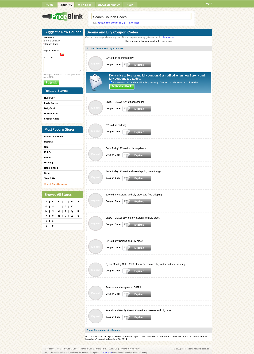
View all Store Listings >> (55, 184)
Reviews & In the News (130, 349)
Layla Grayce (51, 103)
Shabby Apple (51, 118)
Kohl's (47, 152)
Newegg (48, 162)
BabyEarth (50, 108)
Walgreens (116, 23)
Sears (107, 23)
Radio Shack (51, 168)
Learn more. (169, 37)
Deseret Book (51, 113)
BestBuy (48, 141)
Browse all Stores (71, 349)
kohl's (100, 23)
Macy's (48, 157)
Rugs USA (49, 98)
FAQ (59, 349)
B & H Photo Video (130, 23)
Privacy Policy (101, 349)
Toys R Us (49, 178)
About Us (113, 349)
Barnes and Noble (54, 136)
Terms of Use (86, 349)
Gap (46, 147)
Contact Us (50, 349)
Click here (107, 353)
